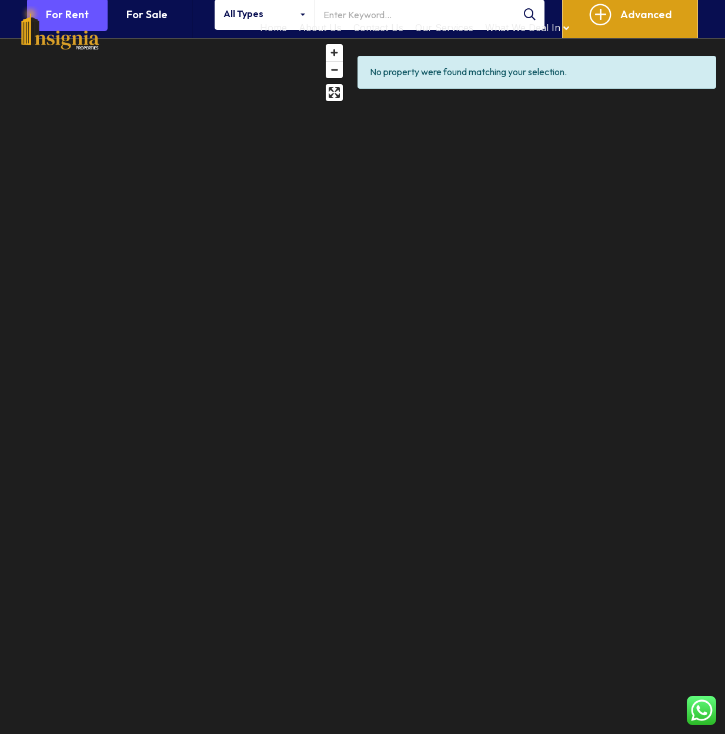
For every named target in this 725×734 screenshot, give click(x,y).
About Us (320, 27)
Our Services (444, 27)
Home (273, 27)
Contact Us (378, 27)
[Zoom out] (334, 69)
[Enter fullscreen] (334, 92)
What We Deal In (527, 27)
